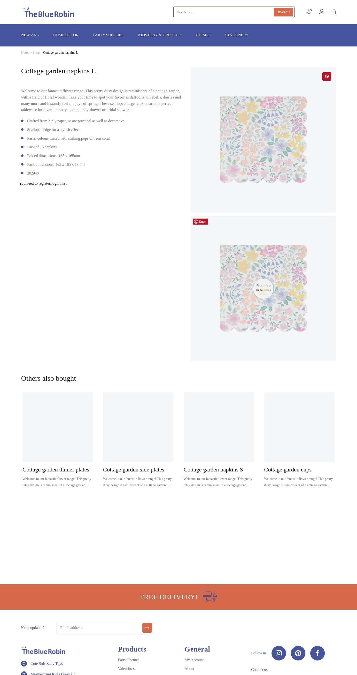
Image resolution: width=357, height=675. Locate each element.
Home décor (65, 35)
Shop (36, 52)
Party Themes (128, 660)
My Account (194, 660)
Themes (203, 35)
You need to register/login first (43, 183)
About (189, 669)
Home (25, 52)
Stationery (237, 35)
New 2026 (30, 35)
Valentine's (126, 669)
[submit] (147, 628)
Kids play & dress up (159, 35)
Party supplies (108, 35)
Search (283, 12)
